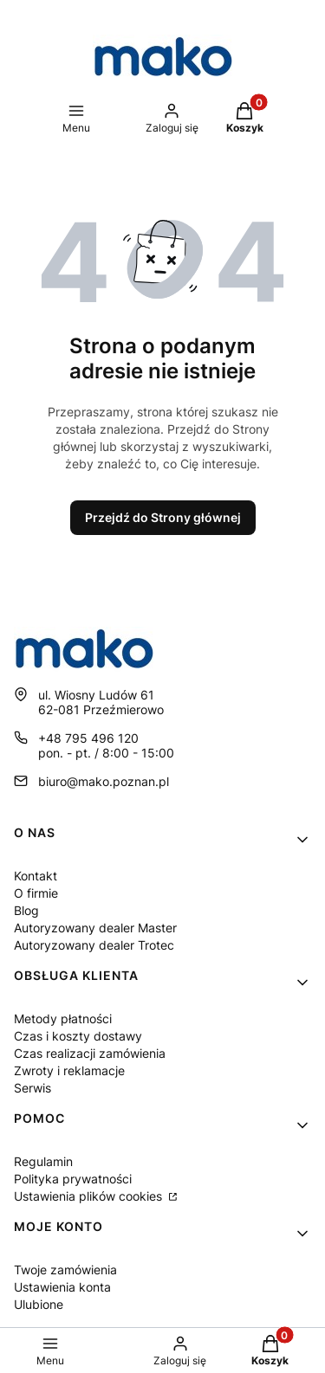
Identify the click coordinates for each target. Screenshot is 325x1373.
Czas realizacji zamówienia (90, 1053)
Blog (26, 910)
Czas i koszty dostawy (78, 1035)
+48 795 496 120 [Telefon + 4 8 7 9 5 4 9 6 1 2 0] (88, 738)
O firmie (36, 893)
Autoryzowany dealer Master (95, 927)
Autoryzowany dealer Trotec (94, 945)
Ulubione (38, 1304)
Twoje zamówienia (65, 1269)
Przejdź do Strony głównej (163, 517)
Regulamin (43, 1161)
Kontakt (35, 875)
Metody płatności (63, 1018)
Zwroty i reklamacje (69, 1070)
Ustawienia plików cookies (90, 1196)
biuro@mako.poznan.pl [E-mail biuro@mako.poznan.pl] (103, 781)
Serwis (32, 1087)
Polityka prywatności (73, 1178)
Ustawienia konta (62, 1287)
